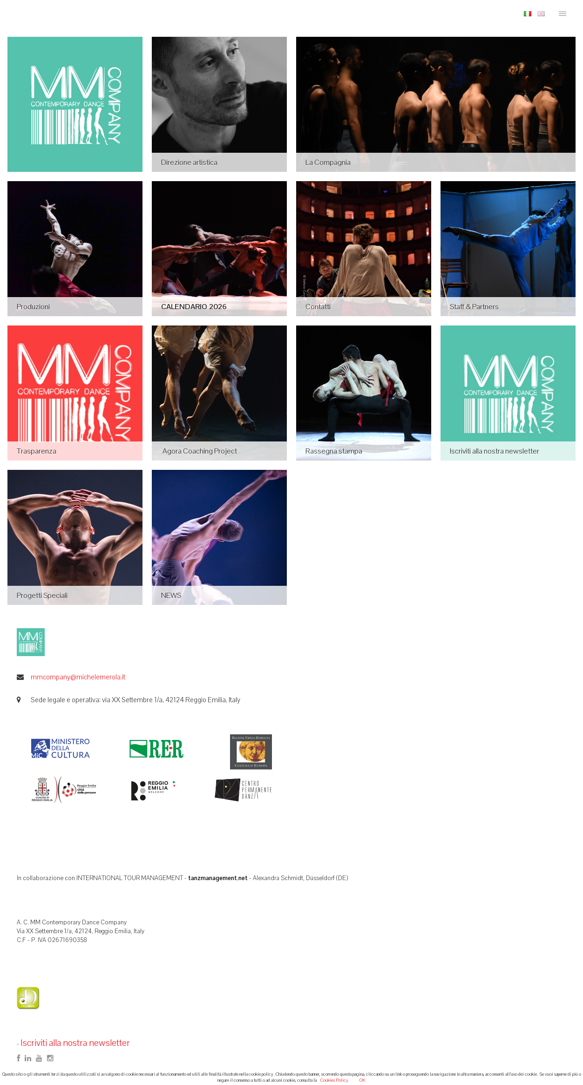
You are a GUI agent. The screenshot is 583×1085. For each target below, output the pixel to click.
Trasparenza (36, 451)
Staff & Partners (474, 307)
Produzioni (33, 307)
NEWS (171, 595)
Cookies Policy (334, 1080)
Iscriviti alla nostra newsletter (494, 451)
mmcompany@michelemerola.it (78, 676)
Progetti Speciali (42, 595)
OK (362, 1080)
